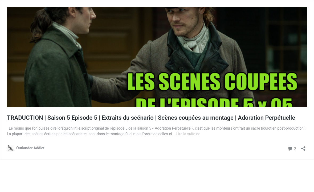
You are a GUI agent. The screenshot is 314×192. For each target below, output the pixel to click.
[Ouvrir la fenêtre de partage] (303, 147)
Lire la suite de (188, 134)
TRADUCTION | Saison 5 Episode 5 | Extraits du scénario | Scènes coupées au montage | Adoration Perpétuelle (151, 117)
